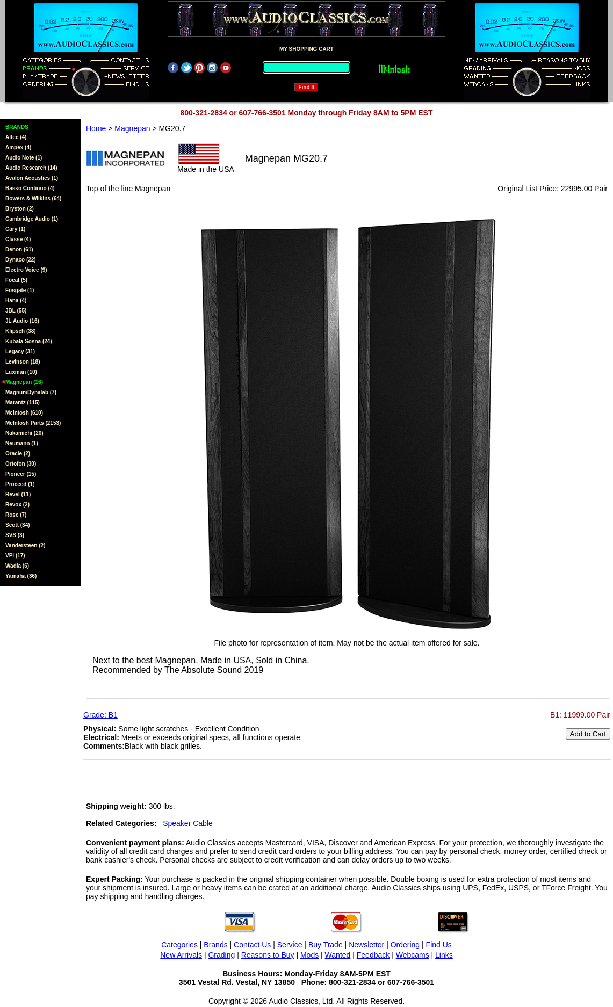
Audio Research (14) (31, 168)
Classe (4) (18, 239)
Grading (221, 955)
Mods (309, 955)
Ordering (405, 944)
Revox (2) (17, 505)
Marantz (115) (22, 402)
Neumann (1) (21, 443)
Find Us (439, 944)
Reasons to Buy (267, 955)
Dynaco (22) (20, 260)
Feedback (373, 955)
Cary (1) (15, 229)
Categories (179, 944)
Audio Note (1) (23, 158)
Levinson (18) (22, 362)
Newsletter (366, 944)
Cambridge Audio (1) (31, 219)
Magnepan (133, 128)
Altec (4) (15, 137)
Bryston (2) (19, 209)
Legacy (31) (20, 351)
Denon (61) (19, 249)
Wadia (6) (17, 566)
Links (444, 955)
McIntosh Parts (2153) (33, 423)
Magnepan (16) (24, 382)
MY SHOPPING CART (306, 49)
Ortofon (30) (20, 464)
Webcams (412, 955)
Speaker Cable (188, 823)
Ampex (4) (18, 147)
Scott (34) (17, 525)
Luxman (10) (21, 372)
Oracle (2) (17, 454)
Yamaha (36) (21, 576)
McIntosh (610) (24, 413)
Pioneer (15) (20, 474)
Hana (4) (15, 300)
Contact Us (252, 944)
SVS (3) (14, 535)
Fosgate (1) (19, 290)
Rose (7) (15, 515)
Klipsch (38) (20, 331)
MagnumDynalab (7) (30, 392)
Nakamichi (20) (24, 433)
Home (96, 128)
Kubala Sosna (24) (28, 341)
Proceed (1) (19, 484)
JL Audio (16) (22, 321)
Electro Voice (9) (26, 270)
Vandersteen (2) (25, 545)
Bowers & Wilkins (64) (33, 198)
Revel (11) (18, 494)
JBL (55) (15, 311)
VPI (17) (15, 556)
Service (289, 944)
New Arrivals (181, 955)
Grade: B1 (100, 715)
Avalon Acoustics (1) (31, 178)
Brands (215, 944)
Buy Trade (325, 944)
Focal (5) (16, 280)
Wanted (338, 955)
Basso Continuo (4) (30, 188)
